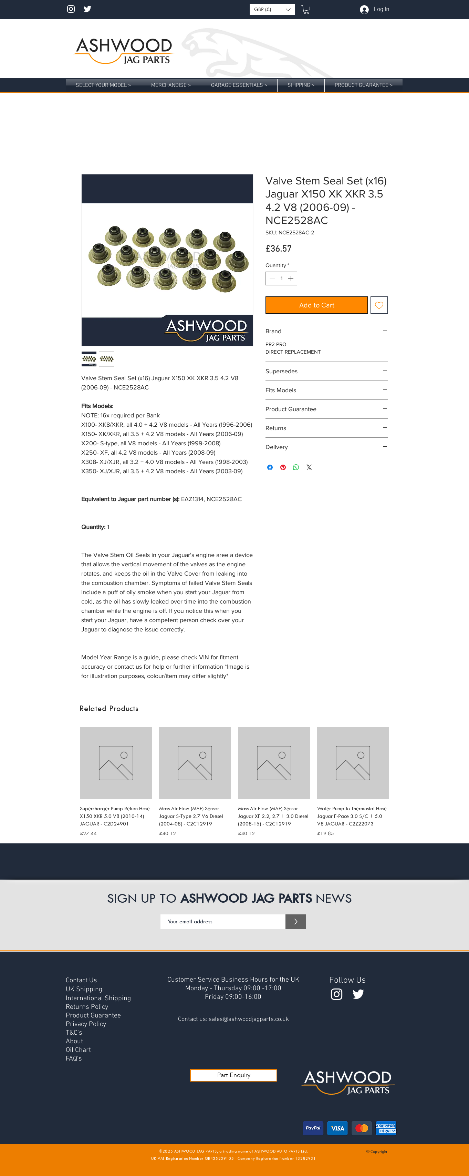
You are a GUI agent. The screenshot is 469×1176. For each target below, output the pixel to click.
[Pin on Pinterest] (283, 467)
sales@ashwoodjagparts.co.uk (249, 1019)
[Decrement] (271, 278)
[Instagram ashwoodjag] (71, 9)
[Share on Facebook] (270, 467)
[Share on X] (309, 467)
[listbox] (272, 9)
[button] (272, 9)
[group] (234, 782)
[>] (295, 921)
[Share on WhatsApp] (296, 467)
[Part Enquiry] (233, 1075)
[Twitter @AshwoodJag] (87, 9)
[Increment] (291, 278)
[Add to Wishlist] (379, 305)
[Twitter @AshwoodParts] (358, 994)
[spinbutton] (281, 278)
